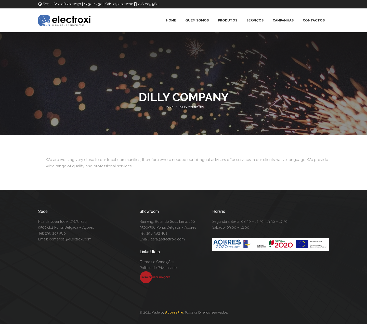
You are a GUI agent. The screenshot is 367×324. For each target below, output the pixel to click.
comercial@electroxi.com (70, 239)
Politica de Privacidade (158, 268)
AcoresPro (174, 312)
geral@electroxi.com (167, 239)
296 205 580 (148, 4)
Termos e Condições (157, 262)
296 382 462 (156, 233)
